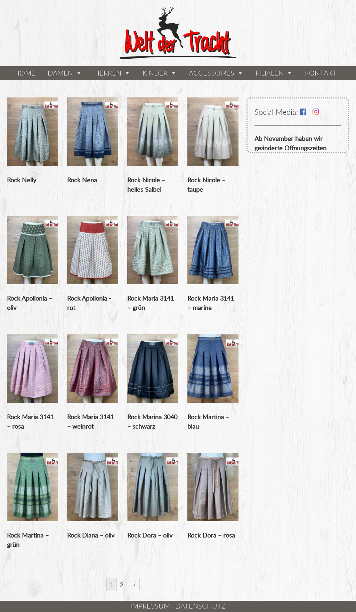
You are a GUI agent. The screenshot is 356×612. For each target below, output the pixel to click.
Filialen (270, 73)
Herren (107, 73)
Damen (60, 73)
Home (24, 73)
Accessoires (211, 73)
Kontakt (321, 73)
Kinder (155, 73)
